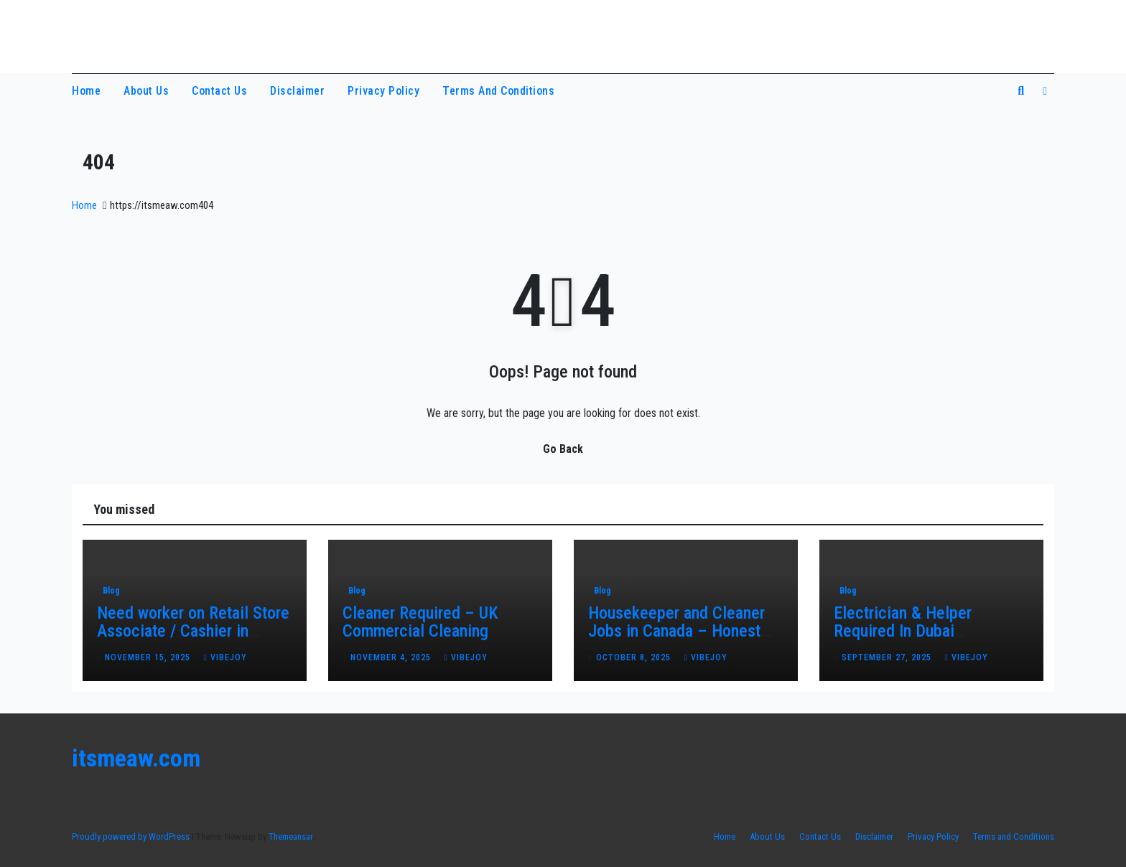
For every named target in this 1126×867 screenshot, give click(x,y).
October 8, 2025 (635, 657)
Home (86, 91)
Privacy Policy (383, 91)
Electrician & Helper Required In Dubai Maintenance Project (905, 631)
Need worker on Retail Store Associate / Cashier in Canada (193, 631)
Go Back (563, 449)
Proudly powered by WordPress (132, 836)
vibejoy (224, 657)
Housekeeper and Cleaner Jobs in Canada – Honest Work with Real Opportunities (676, 640)
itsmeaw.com (139, 34)
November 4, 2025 (392, 657)
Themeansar (290, 836)
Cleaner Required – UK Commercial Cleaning (420, 622)
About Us (146, 91)
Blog (111, 591)
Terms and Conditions (498, 91)
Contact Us (219, 91)
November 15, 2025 (149, 657)
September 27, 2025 (888, 657)
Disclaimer (297, 91)
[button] (1021, 91)
